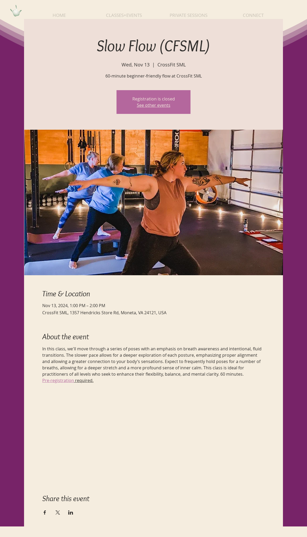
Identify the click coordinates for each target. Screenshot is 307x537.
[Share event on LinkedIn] (70, 512)
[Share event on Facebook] (44, 512)
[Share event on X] (57, 512)
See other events (153, 105)
